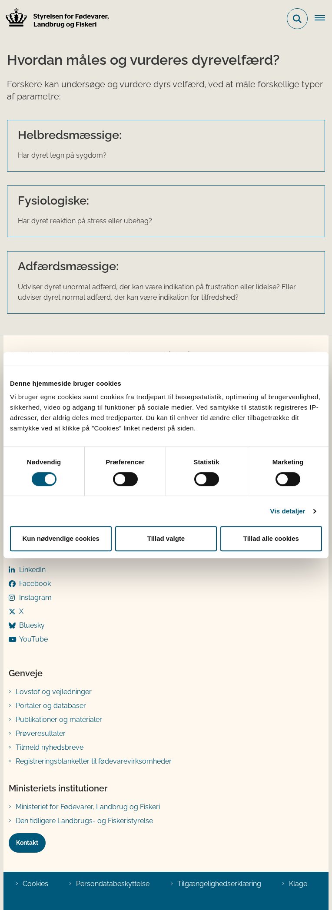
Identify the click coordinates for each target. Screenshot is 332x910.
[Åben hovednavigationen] (323, 18)
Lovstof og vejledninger (54, 692)
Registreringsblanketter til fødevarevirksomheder (94, 761)
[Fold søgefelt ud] (297, 18)
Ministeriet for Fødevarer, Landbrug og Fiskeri (88, 807)
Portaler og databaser (51, 706)
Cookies (35, 884)
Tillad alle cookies (271, 538)
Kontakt (27, 842)
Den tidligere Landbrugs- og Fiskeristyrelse (84, 821)
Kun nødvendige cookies (61, 538)
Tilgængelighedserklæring (219, 884)
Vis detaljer (287, 511)
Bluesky (32, 625)
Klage (298, 884)
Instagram (35, 597)
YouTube (33, 639)
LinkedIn (32, 570)
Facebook (35, 583)
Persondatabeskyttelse (112, 884)
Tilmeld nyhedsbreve (49, 747)
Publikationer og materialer (59, 719)
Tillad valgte (166, 538)
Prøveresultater (41, 733)
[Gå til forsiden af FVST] (55, 19)
